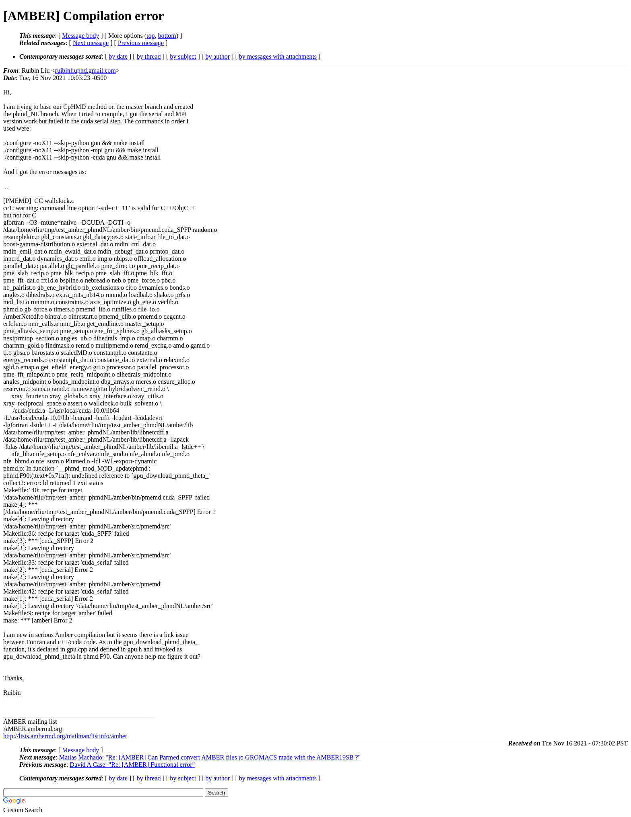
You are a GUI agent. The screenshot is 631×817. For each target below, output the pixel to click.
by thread (149, 56)
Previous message (141, 42)
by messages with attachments (278, 56)
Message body (80, 35)
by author (217, 56)
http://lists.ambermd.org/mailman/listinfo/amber (65, 736)
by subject (183, 56)
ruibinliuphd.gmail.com (85, 70)
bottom (167, 35)
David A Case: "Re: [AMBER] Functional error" (132, 764)
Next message (91, 42)
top (150, 35)
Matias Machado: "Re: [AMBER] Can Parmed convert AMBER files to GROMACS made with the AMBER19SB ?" (210, 757)
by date (118, 56)
